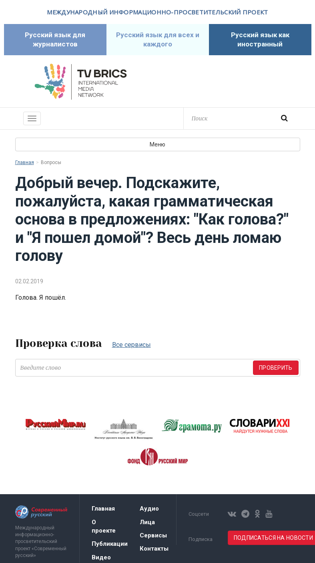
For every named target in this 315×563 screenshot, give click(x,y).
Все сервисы (131, 345)
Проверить (276, 368)
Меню (157, 144)
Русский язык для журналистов (55, 39)
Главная (24, 162)
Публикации (110, 543)
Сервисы (153, 535)
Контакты (154, 548)
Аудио (149, 508)
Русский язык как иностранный (260, 39)
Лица (147, 522)
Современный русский (234, 81)
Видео (101, 557)
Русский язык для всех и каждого (157, 39)
